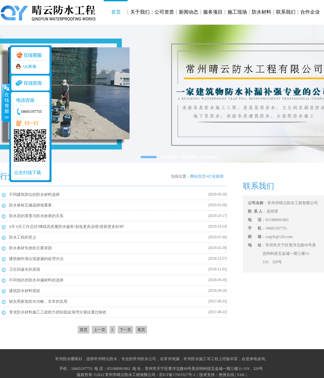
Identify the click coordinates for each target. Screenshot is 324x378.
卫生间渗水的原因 (24, 269)
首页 (116, 12)
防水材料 (261, 12)
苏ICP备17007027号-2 (178, 374)
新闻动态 (188, 12)
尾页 (141, 329)
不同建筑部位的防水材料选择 (34, 194)
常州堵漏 (171, 359)
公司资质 (164, 12)
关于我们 (140, 12)
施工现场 (237, 12)
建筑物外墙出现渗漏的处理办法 (36, 258)
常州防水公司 (144, 359)
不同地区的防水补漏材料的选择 (36, 280)
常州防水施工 (195, 359)
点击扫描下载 (27, 172)
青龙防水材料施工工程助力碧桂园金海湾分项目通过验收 (57, 312)
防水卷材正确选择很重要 (30, 205)
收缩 (5, 103)
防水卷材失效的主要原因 (30, 248)
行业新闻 (216, 176)
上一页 (99, 329)
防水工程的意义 (22, 237)
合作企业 (310, 12)
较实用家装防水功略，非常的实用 (38, 301)
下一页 (125, 329)
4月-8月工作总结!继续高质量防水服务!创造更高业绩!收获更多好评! (66, 226)
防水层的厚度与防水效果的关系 (36, 216)
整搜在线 (226, 374)
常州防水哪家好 (68, 359)
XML (241, 374)
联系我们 (285, 12)
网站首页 (198, 176)
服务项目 (213, 12)
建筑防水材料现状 (24, 291)
